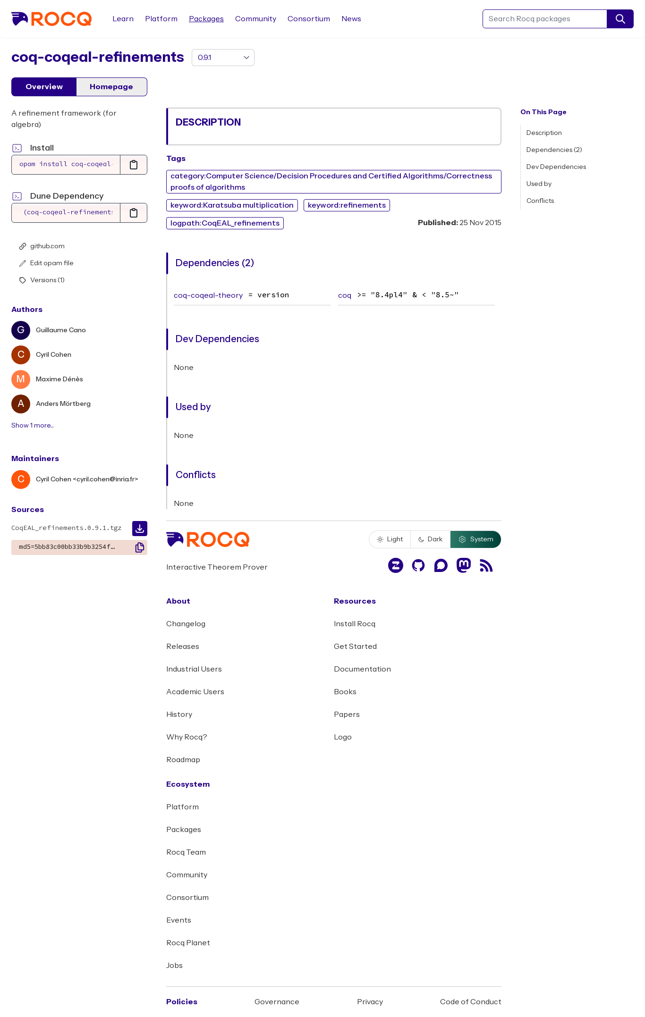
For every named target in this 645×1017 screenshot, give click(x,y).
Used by (539, 184)
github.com (42, 246)
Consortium (309, 19)
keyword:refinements (347, 205)
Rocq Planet (188, 943)
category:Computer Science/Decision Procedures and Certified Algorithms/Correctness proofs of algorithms (331, 181)
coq (344, 295)
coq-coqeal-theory (208, 295)
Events (178, 920)
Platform (161, 19)
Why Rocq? (186, 737)
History (179, 714)
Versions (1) (42, 280)
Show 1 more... (32, 425)
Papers (347, 714)
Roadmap (183, 760)
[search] (620, 18)
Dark (430, 539)
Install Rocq (354, 624)
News (351, 19)
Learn (123, 19)
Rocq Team (186, 852)
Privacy (370, 1002)
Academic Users (195, 692)
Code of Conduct (470, 1002)
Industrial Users (194, 669)
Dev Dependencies (556, 167)
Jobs (174, 965)
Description (544, 133)
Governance (277, 1002)
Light (390, 539)
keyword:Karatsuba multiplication (232, 205)
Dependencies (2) (554, 150)
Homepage (111, 87)
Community (255, 19)
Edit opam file (46, 263)
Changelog (185, 624)
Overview (44, 87)
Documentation (362, 669)
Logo (343, 737)
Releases (182, 646)
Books (345, 692)
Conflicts (540, 201)
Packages (206, 19)
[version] (223, 57)
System (475, 539)
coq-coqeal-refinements (97, 57)
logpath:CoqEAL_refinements (225, 223)
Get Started (355, 646)
